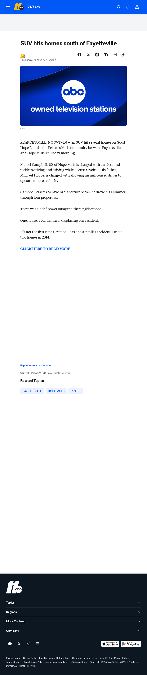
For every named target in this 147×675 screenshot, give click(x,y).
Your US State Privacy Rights (114, 658)
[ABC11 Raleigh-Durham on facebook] (10, 644)
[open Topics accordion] (73, 602)
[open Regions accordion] (73, 612)
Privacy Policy (13, 658)
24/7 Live (34, 7)
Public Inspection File (56, 662)
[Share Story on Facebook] (79, 54)
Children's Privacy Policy (84, 658)
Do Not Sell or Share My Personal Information (46, 658)
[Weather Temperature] (107, 7)
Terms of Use (12, 662)
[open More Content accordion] (73, 621)
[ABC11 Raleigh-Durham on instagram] (28, 644)
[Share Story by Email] (114, 54)
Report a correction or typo (35, 365)
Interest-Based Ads (32, 662)
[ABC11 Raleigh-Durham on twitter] (19, 644)
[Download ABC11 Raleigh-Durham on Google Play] (131, 644)
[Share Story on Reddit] (97, 54)
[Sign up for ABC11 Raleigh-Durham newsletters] (37, 644)
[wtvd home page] (14, 587)
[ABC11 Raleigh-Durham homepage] (19, 7)
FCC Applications (78, 662)
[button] (8, 6)
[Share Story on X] (88, 54)
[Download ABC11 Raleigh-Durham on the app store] (110, 644)
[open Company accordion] (73, 630)
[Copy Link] (123, 54)
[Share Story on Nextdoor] (106, 54)
